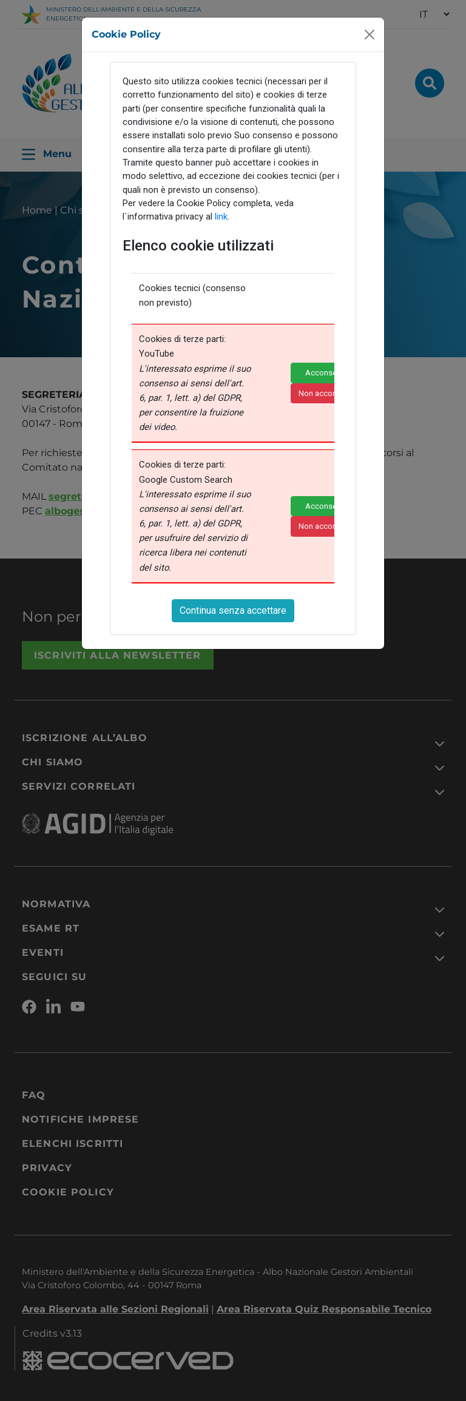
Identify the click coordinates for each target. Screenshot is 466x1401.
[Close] (369, 33)
